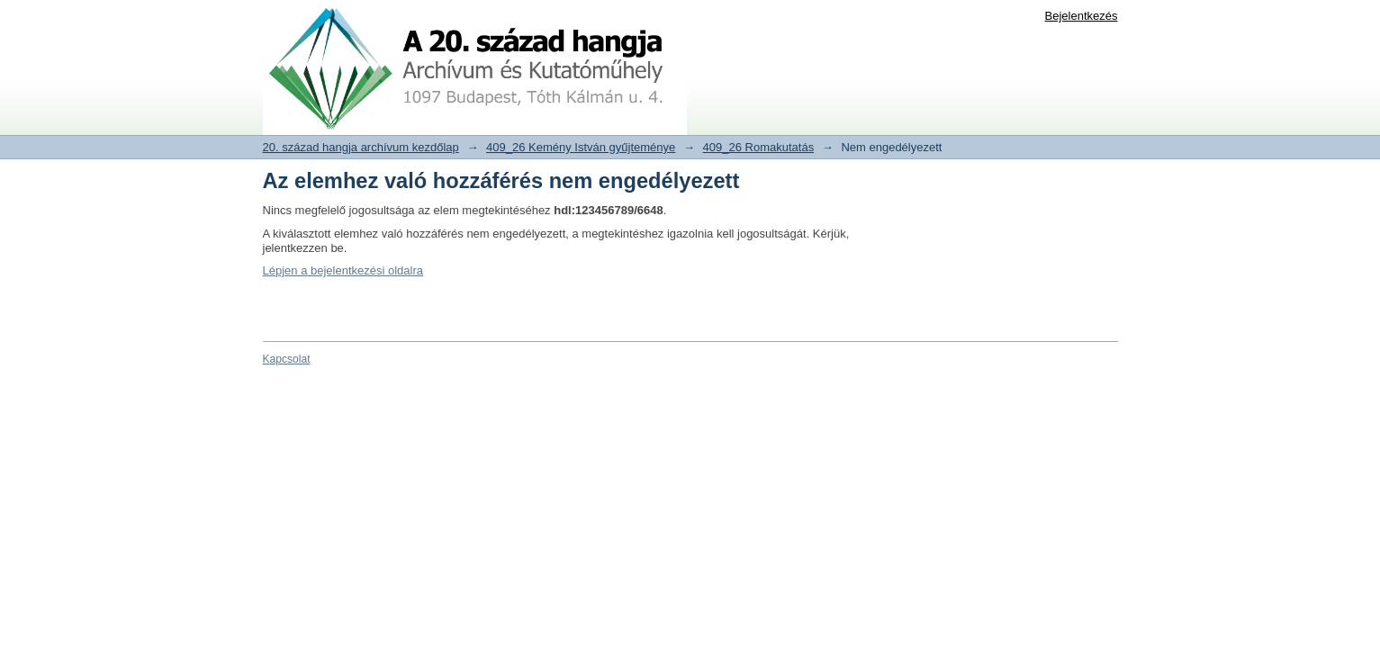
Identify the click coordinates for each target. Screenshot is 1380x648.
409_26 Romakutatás (759, 147)
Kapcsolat (287, 359)
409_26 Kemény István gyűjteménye (580, 147)
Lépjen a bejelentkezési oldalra (343, 270)
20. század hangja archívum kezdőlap (361, 147)
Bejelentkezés (1081, 15)
